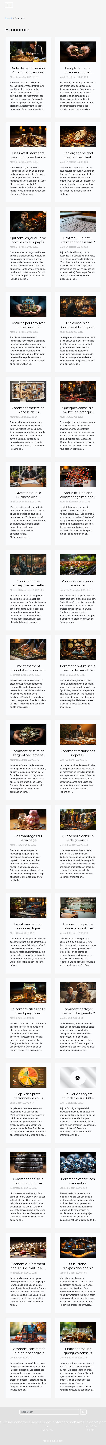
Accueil (8, 18)
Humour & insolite (47, 1426)
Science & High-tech (90, 1426)
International (64, 1422)
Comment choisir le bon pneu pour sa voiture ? (28, 1183)
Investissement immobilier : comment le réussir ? (28, 670)
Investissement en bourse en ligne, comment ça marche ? (28, 928)
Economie (20, 1422)
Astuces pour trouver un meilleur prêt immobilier (28, 327)
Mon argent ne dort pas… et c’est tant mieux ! (77, 157)
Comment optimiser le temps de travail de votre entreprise (78, 670)
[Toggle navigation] (9, 5)
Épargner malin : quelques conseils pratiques (78, 1353)
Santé (79, 1422)
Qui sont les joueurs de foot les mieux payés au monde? (28, 242)
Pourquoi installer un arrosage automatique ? (77, 585)
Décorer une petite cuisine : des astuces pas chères (78, 928)
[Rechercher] (49, 1412)
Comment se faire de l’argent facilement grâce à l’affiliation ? (28, 755)
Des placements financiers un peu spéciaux (77, 72)
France (34, 1422)
